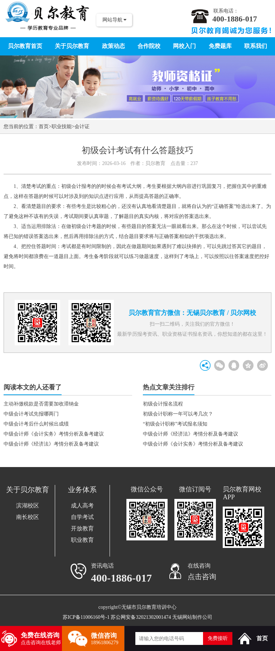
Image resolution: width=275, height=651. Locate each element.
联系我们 (255, 46)
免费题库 (220, 46)
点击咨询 (202, 576)
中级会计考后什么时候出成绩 (36, 424)
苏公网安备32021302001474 (141, 617)
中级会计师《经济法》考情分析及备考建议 (51, 444)
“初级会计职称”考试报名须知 (175, 424)
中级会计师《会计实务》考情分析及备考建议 (54, 434)
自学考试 (82, 517)
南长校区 (27, 517)
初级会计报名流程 (163, 404)
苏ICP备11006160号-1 (86, 617)
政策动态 (113, 46)
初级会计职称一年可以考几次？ (178, 414)
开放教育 (82, 528)
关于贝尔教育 (72, 46)
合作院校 (149, 46)
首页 (44, 126)
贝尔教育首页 (25, 46)
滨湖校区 (27, 505)
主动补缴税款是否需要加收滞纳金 (41, 404)
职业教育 (82, 540)
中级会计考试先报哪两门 (31, 414)
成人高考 (82, 505)
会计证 (82, 126)
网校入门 (184, 46)
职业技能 (62, 126)
